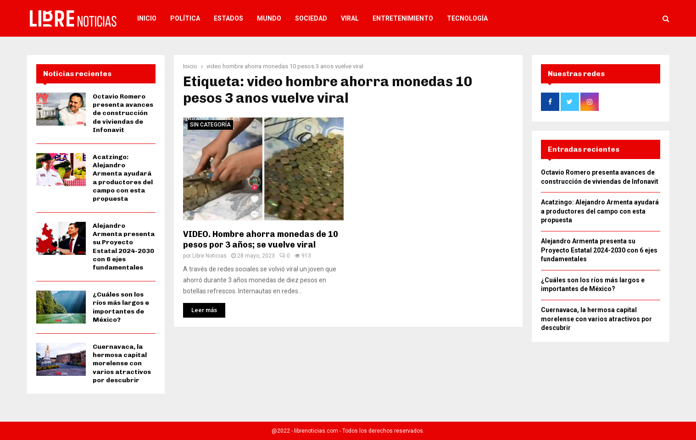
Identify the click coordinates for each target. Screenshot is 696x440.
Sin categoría (210, 124)
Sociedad (311, 18)
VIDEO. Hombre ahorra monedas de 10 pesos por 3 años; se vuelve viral (260, 239)
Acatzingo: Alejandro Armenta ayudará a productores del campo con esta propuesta (123, 178)
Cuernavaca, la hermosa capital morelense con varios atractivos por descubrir (122, 363)
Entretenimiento (403, 18)
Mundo (269, 18)
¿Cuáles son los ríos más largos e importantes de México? (121, 307)
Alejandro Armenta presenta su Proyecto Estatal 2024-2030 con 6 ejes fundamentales (124, 246)
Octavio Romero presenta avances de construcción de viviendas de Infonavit (123, 113)
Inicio (146, 18)
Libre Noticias (209, 256)
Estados (228, 18)
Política (185, 18)
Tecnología (467, 18)
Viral (350, 18)
